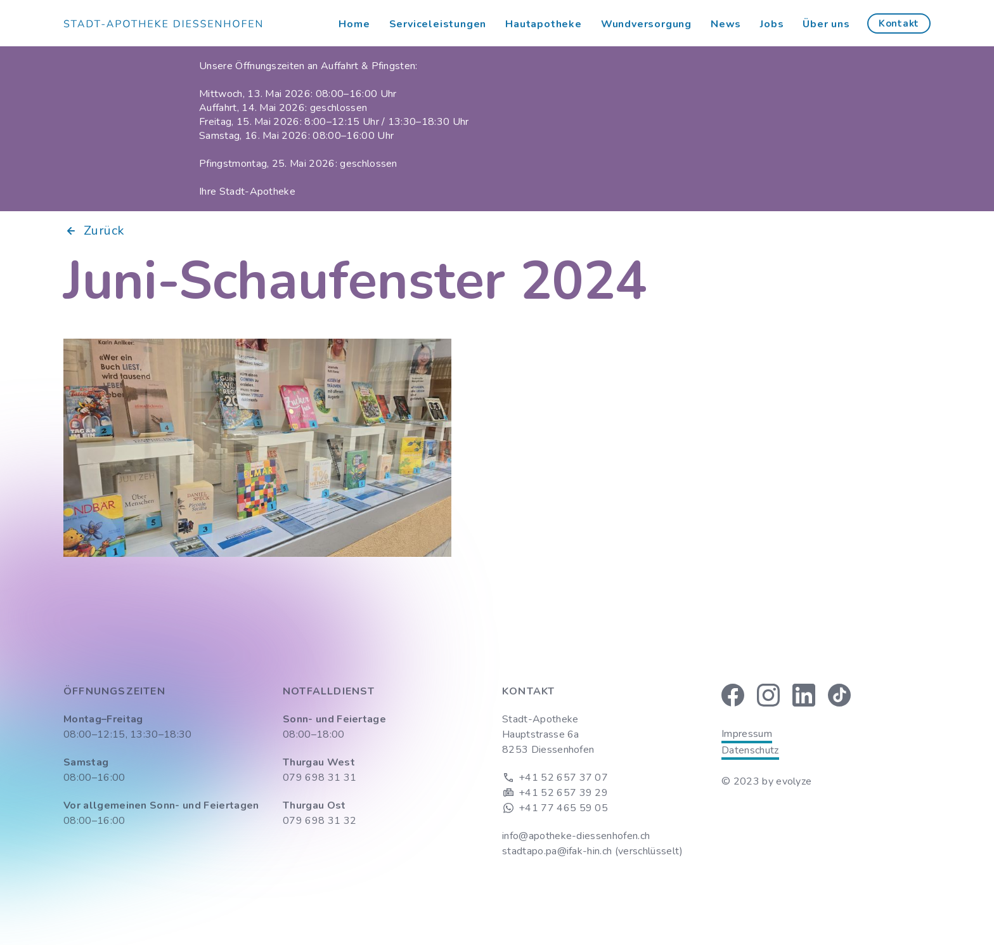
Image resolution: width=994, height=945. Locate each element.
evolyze (793, 781)
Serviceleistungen (438, 24)
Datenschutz (750, 750)
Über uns (826, 24)
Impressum (746, 734)
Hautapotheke (543, 24)
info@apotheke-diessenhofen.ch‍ (576, 836)
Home (354, 24)
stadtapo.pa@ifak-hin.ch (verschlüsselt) (592, 851)
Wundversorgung (646, 24)
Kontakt (899, 23)
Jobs (772, 24)
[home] (162, 23)
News (726, 24)
